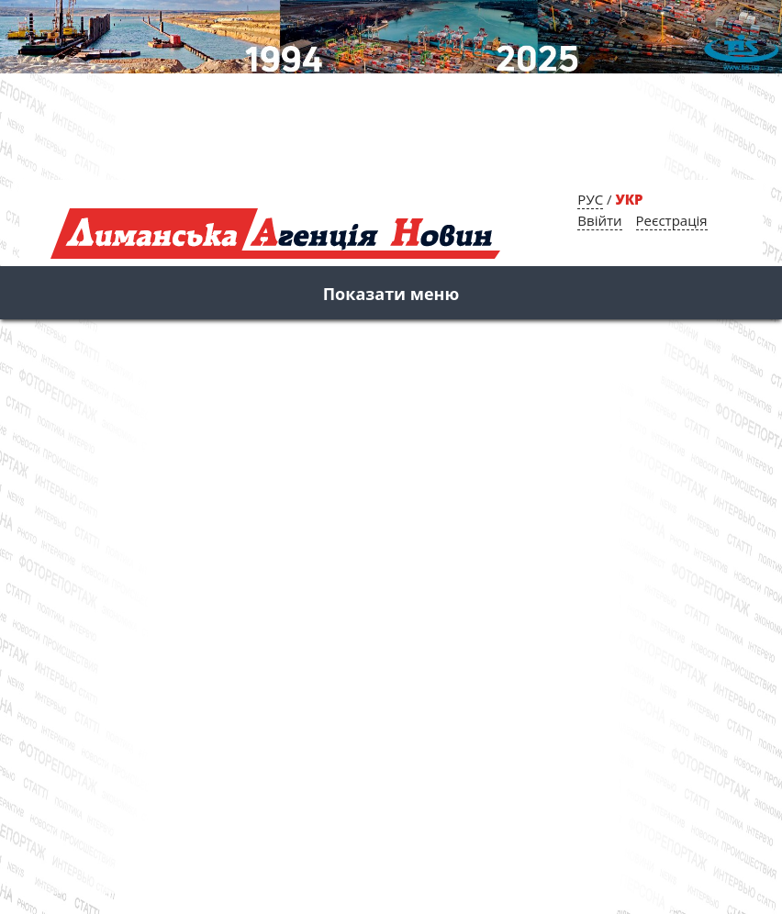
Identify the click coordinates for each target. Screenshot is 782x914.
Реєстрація (672, 220)
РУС (590, 199)
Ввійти (599, 220)
